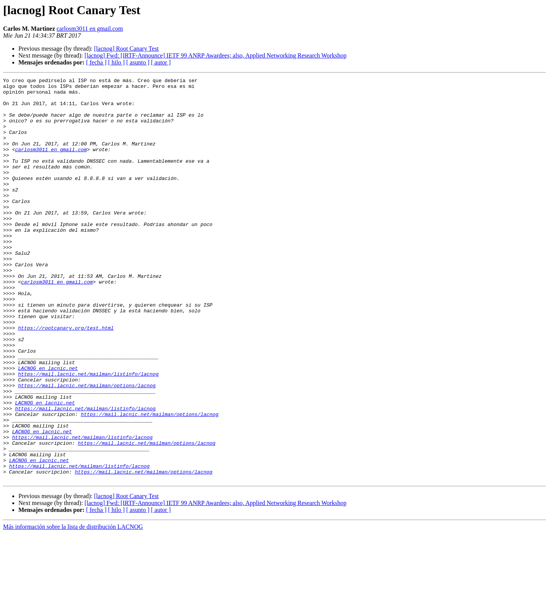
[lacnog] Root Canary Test (126, 48)
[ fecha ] (96, 62)
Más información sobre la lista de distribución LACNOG (73, 607)
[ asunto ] (137, 62)
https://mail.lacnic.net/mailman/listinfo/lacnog (88, 433)
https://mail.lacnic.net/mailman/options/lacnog (87, 447)
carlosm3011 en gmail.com (90, 28)
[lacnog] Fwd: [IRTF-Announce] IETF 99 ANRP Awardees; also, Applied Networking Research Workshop (215, 55)
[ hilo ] (116, 62)
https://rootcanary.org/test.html (66, 378)
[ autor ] (161, 62)
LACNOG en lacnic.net (48, 426)
